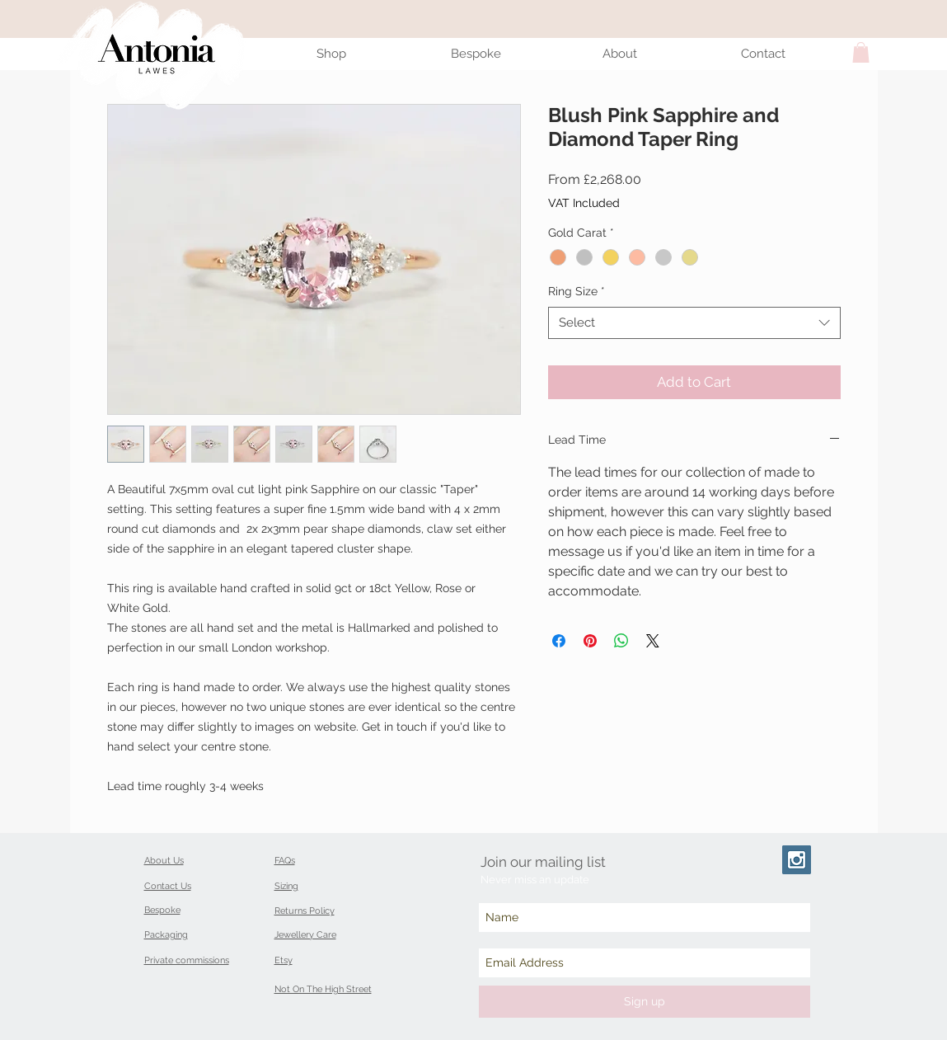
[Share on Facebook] (559, 641)
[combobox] (694, 323)
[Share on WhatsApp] (621, 641)
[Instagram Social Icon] (796, 859)
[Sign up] (644, 1002)
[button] (861, 52)
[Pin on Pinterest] (590, 641)
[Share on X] (653, 641)
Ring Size (576, 291)
